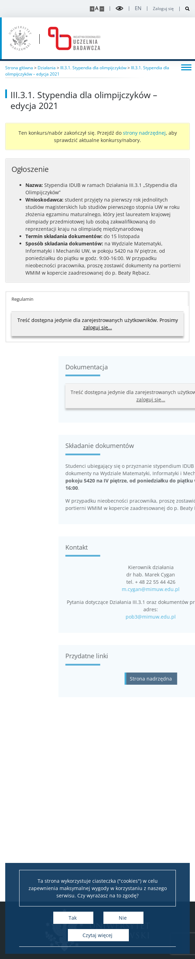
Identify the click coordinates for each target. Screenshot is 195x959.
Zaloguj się (163, 9)
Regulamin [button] (22, 299)
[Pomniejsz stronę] (102, 8)
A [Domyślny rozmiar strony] (96, 8)
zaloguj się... (97, 327)
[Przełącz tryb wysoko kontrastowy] (119, 8)
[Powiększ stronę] (92, 8)
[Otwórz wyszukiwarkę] (184, 9)
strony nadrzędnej (144, 132)
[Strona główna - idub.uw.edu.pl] (74, 38)
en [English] (138, 8)
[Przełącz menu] (186, 66)
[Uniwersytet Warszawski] (20, 38)
